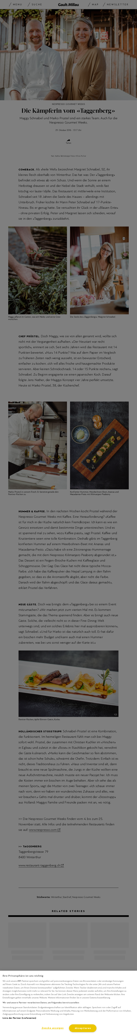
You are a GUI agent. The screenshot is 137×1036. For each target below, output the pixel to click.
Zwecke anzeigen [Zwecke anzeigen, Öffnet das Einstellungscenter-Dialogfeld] (53, 1028)
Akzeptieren (83, 1028)
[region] (68, 1003)
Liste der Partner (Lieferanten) (19, 1018)
